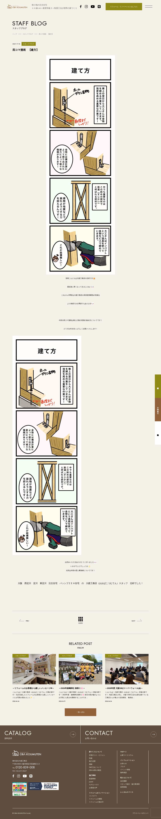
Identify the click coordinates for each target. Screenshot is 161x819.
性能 (90, 758)
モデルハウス (94, 785)
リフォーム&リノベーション (99, 793)
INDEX (80, 620)
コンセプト (93, 796)
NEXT (133, 621)
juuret (91, 782)
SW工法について (95, 767)
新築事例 (92, 779)
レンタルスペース (126, 792)
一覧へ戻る (80, 712)
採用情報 (123, 787)
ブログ (122, 766)
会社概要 (123, 781)
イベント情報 (125, 769)
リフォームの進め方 (96, 802)
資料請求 (158, 386)
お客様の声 (93, 788)
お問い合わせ (158, 409)
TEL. (23, 768)
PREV (27, 621)
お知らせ (123, 763)
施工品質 (92, 761)
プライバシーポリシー (140, 813)
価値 (90, 764)
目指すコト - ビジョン (97, 755)
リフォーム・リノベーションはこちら (124, 6)
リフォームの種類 (95, 799)
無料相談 (123, 772)
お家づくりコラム (126, 755)
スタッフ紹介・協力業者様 (130, 784)
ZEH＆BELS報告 (95, 770)
